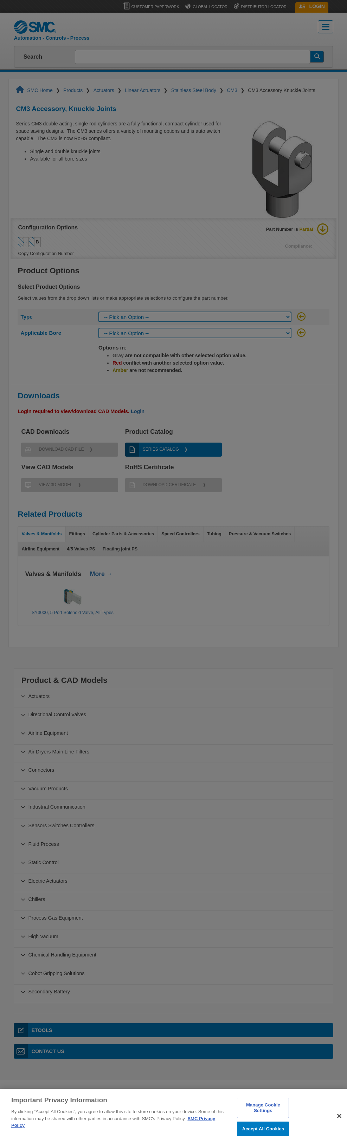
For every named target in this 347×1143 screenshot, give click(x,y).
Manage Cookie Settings (263, 1116)
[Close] (339, 1124)
